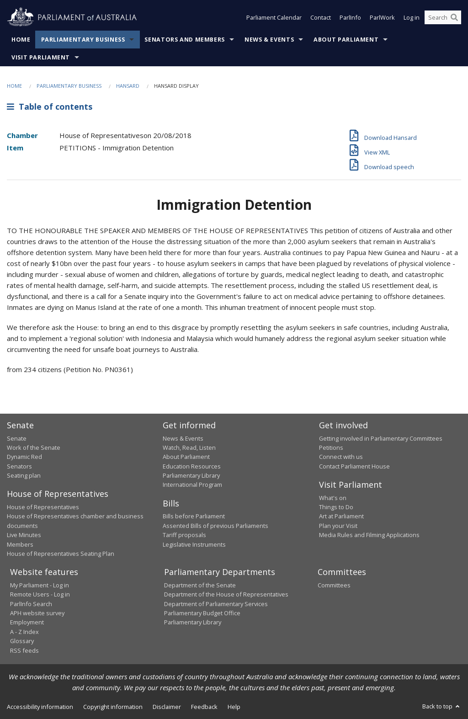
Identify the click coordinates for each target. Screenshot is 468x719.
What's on (332, 498)
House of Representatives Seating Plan (60, 553)
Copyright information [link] (113, 707)
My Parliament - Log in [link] (39, 585)
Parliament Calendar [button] (274, 17)
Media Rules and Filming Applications (369, 535)
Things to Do (336, 507)
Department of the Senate (200, 585)
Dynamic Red (24, 457)
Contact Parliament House (354, 466)
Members (20, 544)
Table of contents (49, 106)
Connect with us (341, 457)
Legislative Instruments (194, 544)
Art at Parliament (341, 516)
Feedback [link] (204, 707)
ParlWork (382, 17)
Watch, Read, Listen (189, 447)
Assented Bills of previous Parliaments (215, 526)
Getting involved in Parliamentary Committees (380, 438)
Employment (27, 622)
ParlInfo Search (31, 604)
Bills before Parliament (194, 516)
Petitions (331, 447)
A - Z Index (24, 632)
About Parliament (346, 39)
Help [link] (234, 707)
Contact (320, 17)
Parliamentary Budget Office (202, 613)
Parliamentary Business (83, 39)
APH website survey (37, 613)
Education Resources (192, 466)
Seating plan (24, 475)
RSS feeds (24, 650)
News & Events (269, 39)
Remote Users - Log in (40, 594)
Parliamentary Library (191, 475)
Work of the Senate (33, 447)
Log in (412, 17)
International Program (192, 484)
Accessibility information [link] (40, 707)
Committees (334, 585)
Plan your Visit (338, 526)
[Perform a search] (454, 17)
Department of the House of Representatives (226, 594)
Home (21, 39)
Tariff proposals (184, 535)
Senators (19, 466)
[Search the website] (443, 17)
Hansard (127, 85)
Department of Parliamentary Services (216, 604)
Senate (17, 438)
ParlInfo (350, 17)
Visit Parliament (40, 57)
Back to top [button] (441, 706)
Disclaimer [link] (167, 707)
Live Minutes (24, 535)
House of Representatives (43, 507)
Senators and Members (184, 39)
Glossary (22, 641)
